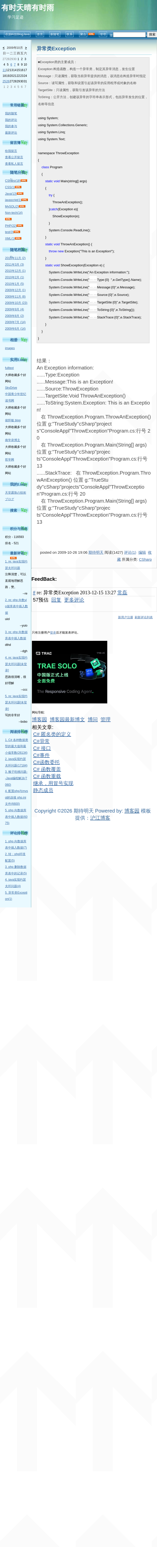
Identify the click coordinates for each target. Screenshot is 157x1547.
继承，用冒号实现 (53, 783)
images (10, 348)
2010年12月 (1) (15, 271)
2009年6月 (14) (15, 328)
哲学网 (9, 459)
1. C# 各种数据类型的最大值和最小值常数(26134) (16, 746)
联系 (70, 34)
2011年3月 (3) (14, 264)
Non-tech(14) (14, 213)
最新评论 (11, 132)
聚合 (83, 34)
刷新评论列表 (144, 617)
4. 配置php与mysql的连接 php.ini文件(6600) (16, 797)
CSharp (145, 559)
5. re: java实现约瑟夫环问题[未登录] (16, 702)
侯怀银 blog (13, 420)
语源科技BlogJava (17, 34)
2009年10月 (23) (16, 303)
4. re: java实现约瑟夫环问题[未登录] (16, 664)
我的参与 (11, 126)
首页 (40, 34)
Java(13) (11, 194)
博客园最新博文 (67, 719)
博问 (93, 719)
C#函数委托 (46, 762)
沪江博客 (100, 818)
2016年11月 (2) (15, 258)
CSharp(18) (13, 180)
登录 (53, 632)
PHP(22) (11, 226)
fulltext (9, 368)
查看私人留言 (14, 163)
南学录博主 (12, 440)
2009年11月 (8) (15, 296)
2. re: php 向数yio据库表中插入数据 (16, 606)
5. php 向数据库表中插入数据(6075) (16, 817)
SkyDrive (11, 388)
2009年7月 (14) (15, 322)
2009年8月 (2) (14, 316)
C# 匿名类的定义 (52, 734)
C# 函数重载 (47, 776)
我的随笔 (11, 113)
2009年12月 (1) (15, 290)
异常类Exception (56, 48)
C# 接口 (42, 748)
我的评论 (11, 120)
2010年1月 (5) (14, 284)
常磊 (122, 592)
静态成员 (43, 790)
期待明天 (95, 552)
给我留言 (11, 151)
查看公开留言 (14, 157)
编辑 (142, 552)
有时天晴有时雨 (27, 8)
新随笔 (54, 34)
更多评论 (74, 600)
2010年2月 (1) (14, 277)
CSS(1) (10, 187)
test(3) (9, 232)
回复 (56, 600)
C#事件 (41, 755)
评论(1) (130, 552)
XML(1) (10, 238)
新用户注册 (125, 617)
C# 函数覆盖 (47, 769)
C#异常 (41, 741)
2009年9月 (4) (14, 309)
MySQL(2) (12, 206)
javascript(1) (13, 200)
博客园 (39, 719)
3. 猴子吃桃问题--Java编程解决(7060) (16, 778)
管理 (103, 34)
